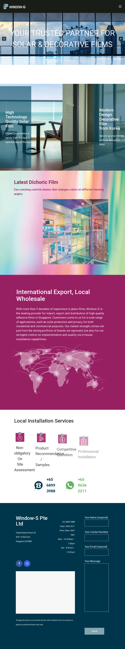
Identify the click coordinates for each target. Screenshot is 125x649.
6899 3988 (70, 522)
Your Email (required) (97, 550)
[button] (4, 39)
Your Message (97, 586)
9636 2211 (70, 526)
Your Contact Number (97, 536)
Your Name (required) (97, 521)
